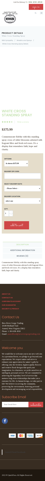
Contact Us (7, 298)
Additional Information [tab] (22, 250)
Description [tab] (22, 244)
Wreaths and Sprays (24, 40)
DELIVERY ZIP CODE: (11, 171)
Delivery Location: (12, 196)
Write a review (23, 122)
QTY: (6, 209)
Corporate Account (11, 301)
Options (8, 159)
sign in (36, 6)
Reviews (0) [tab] (22, 256)
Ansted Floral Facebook (15, 452)
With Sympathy (7, 40)
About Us (6, 294)
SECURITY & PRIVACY (10, 309)
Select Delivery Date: (13, 184)
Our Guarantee (9, 305)
